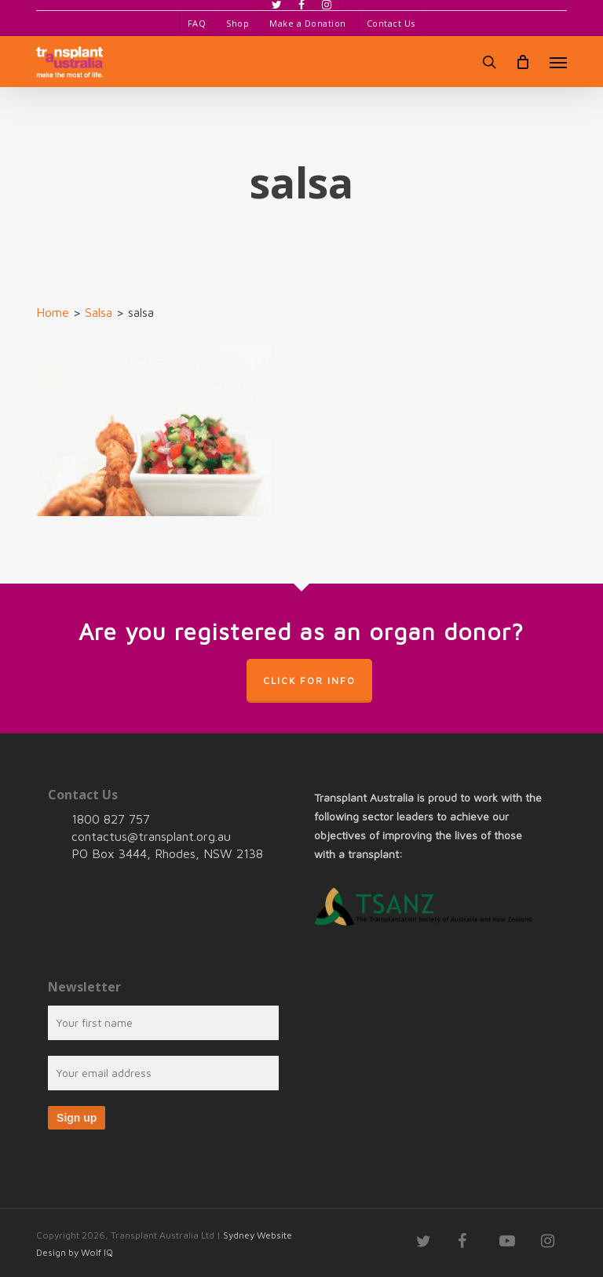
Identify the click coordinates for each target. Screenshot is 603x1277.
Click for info (309, 680)
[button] (558, 62)
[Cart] (523, 62)
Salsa (98, 312)
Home (52, 312)
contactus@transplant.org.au (151, 836)
